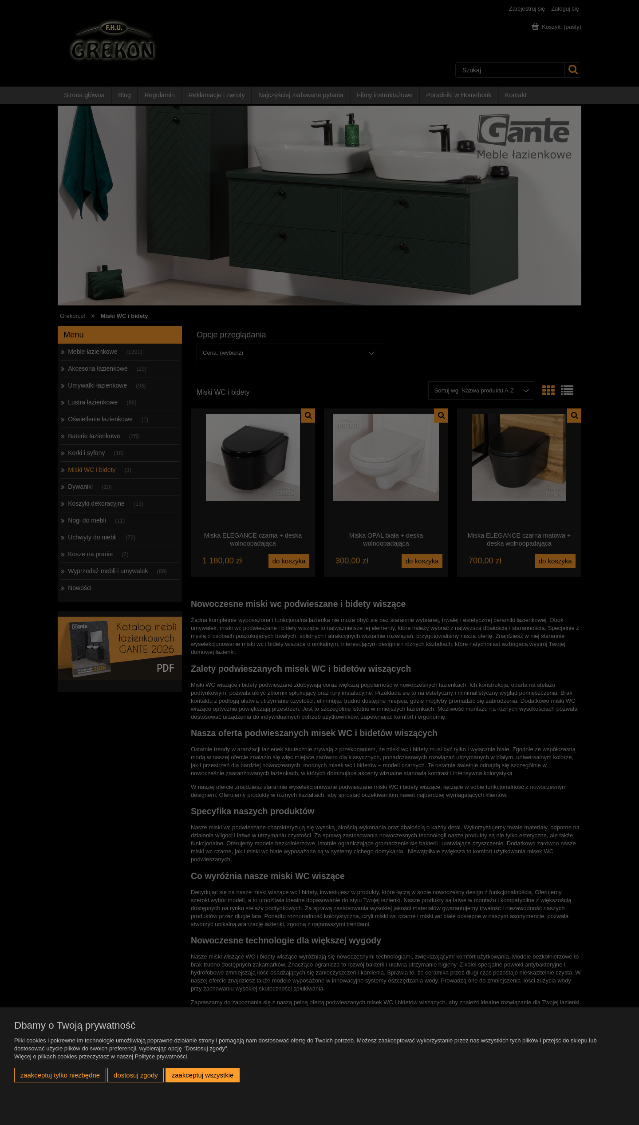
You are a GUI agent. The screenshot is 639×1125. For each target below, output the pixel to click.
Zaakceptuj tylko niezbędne (60, 1075)
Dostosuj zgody (136, 1075)
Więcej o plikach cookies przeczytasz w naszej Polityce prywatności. (101, 1056)
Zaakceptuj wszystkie (202, 1075)
